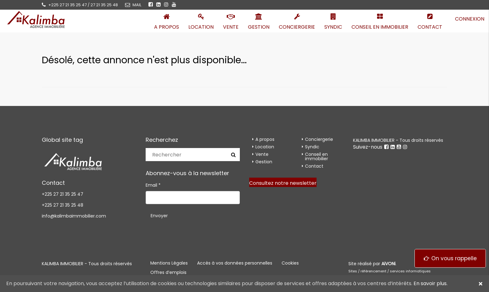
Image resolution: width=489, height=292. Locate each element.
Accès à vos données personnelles (234, 263)
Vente (231, 27)
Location (201, 27)
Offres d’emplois (168, 272)
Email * (153, 185)
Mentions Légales (169, 263)
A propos (166, 27)
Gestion (258, 27)
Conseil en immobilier (379, 27)
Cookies (290, 263)
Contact (430, 27)
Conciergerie (297, 27)
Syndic (333, 27)
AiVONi (388, 264)
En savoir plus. (431, 283)
